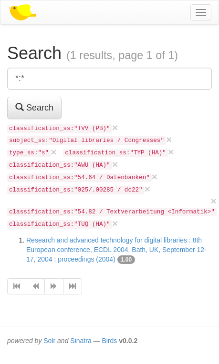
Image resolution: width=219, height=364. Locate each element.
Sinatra (80, 340)
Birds (109, 340)
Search (34, 107)
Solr (49, 340)
